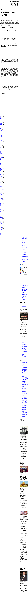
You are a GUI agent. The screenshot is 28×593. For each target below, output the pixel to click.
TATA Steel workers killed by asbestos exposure (7, 28)
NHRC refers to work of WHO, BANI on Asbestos (24, 240)
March (1, 129)
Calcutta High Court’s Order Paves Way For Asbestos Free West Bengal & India (24, 247)
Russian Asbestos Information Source (24, 362)
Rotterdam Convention (23, 416)
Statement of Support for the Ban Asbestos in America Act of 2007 (25, 378)
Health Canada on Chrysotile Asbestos (24, 300)
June (1, 153)
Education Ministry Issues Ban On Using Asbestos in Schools (24, 238)
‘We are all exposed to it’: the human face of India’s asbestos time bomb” (25, 252)
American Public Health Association (24, 351)
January (1, 123)
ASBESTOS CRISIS (24, 304)
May (0, 127)
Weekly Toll (23, 352)
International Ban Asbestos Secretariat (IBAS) (24, 344)
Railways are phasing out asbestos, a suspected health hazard (24, 249)
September (1, 141)
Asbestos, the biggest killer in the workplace (24, 383)
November (1, 117)
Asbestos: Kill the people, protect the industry (24, 398)
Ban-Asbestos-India (8, 12)
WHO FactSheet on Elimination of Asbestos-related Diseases (24, 306)
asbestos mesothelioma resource (23, 342)
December (1, 116)
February (1, 122)
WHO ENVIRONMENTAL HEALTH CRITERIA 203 (24, 296)
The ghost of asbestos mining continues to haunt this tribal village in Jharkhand (25, 257)
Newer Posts (3, 111)
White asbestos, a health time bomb (24, 408)
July (0, 119)
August (1, 136)
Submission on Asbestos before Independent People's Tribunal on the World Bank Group (24, 381)
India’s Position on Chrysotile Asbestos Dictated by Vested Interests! (24, 412)
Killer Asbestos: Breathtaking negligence (24, 392)
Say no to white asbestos (24, 390)
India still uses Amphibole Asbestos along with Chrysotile (24, 400)
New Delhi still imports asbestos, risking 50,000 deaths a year (25, 260)
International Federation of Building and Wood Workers (24, 348)
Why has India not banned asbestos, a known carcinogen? (24, 262)
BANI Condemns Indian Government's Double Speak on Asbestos (24, 403)
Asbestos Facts (24, 417)
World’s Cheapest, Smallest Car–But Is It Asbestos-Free (24, 376)
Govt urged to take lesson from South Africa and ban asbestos (24, 371)
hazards (23, 354)
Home (10, 111)
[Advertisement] (11, 108)
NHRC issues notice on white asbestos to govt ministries (24, 242)
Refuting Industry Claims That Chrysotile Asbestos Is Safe (25, 364)
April (0, 121)
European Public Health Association (24, 349)
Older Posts (17, 111)
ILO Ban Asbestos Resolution (24, 292)
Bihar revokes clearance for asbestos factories (24, 245)
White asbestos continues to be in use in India (24, 374)
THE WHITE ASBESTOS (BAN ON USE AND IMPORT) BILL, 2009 (25, 285)
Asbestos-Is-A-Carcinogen (24, 395)
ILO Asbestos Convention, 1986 (24, 298)
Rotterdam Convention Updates (24, 369)
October (1, 118)
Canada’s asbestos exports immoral (24, 396)
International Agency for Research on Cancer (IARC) (24, 356)
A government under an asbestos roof (24, 407)
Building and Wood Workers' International (24, 346)
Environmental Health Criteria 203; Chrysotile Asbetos (24, 294)
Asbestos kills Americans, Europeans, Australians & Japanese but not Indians (24, 387)
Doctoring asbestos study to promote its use (24, 405)
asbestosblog (23, 357)
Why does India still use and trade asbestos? (24, 255)
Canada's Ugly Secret (24, 243)
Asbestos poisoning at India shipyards (24, 384)
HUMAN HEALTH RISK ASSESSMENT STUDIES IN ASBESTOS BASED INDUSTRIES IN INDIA (24, 289)
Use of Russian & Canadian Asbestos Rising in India (24, 410)
